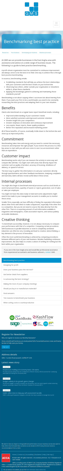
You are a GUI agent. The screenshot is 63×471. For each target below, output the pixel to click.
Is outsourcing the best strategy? (16, 279)
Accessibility (29, 455)
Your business (15, 52)
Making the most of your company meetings (20, 284)
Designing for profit (10, 265)
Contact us (21, 455)
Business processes (45, 52)
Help (44, 455)
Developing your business (29, 52)
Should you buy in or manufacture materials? (20, 288)
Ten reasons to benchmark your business (19, 298)
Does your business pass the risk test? (18, 269)
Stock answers (8, 293)
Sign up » (6, 347)
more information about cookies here (36, 469)
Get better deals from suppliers (15, 274)
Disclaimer (38, 455)
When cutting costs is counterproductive (18, 302)
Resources (5, 52)
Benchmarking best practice (13, 260)
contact (48, 252)
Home (14, 455)
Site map (50, 455)
